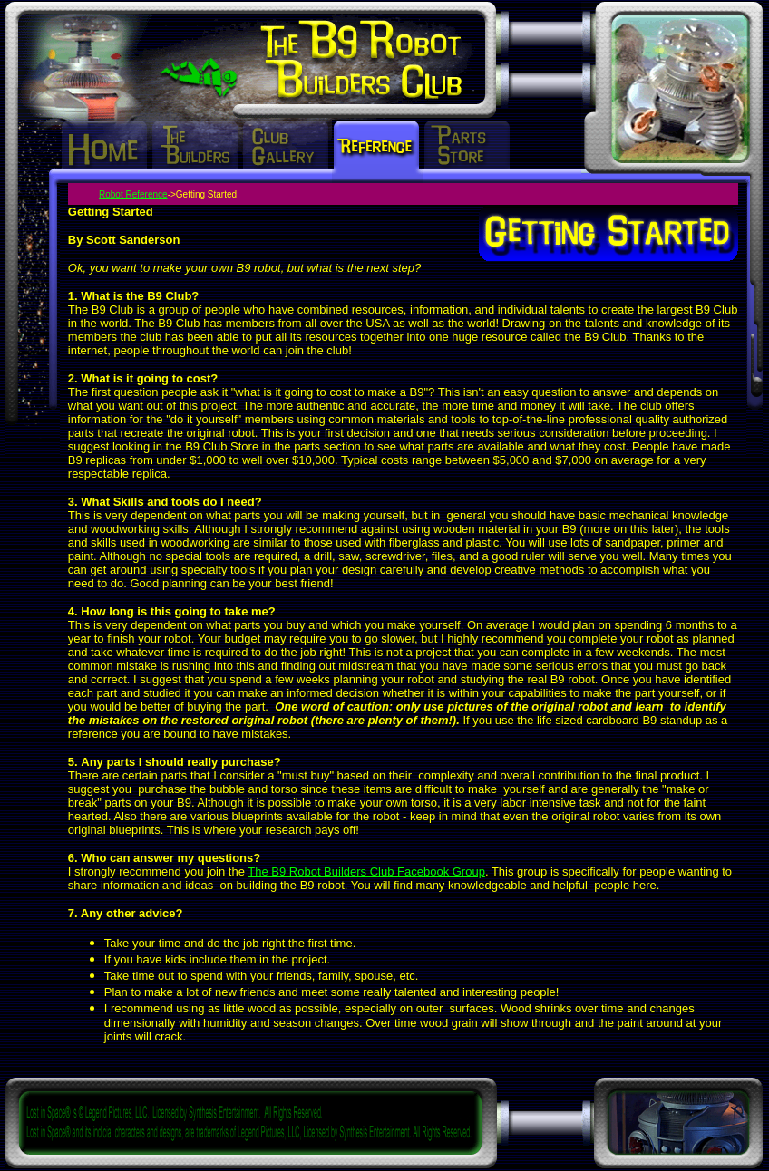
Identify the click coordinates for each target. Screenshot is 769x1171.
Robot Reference (133, 194)
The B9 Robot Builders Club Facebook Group (366, 871)
